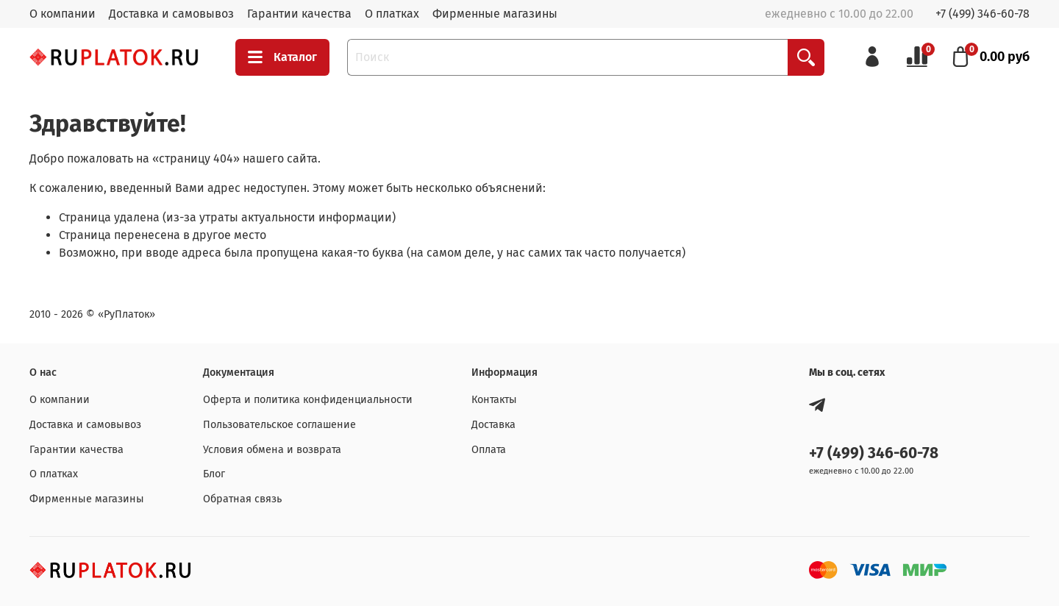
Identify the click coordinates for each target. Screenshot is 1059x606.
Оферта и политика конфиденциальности (308, 399)
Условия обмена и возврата (272, 449)
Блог (214, 474)
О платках (392, 14)
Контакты (494, 399)
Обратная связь (242, 499)
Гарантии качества (299, 14)
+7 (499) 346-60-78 (982, 14)
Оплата (488, 449)
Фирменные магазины (494, 14)
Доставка (493, 424)
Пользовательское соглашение (279, 424)
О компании (62, 14)
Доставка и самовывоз (171, 14)
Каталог (282, 57)
